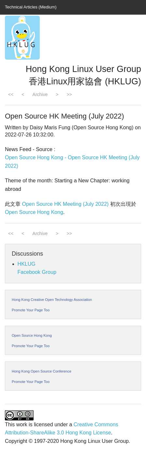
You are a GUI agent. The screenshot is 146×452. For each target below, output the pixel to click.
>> (69, 94)
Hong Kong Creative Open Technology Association (52, 300)
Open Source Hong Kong (34, 212)
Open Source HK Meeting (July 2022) (65, 204)
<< (10, 94)
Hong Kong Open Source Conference (41, 371)
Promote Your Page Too (31, 310)
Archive (40, 94)
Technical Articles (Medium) (30, 7)
